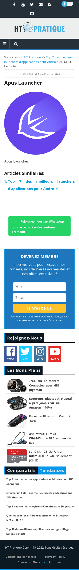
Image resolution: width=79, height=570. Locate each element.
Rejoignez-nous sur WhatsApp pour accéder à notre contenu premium (38, 226)
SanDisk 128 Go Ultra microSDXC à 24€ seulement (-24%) (50, 455)
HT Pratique (32, 57)
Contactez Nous (29, 562)
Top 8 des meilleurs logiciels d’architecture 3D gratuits (40, 506)
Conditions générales (21, 556)
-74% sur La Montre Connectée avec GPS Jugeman (44, 385)
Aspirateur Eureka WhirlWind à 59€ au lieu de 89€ (50, 438)
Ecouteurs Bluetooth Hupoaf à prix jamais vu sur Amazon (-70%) (50, 403)
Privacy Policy (55, 556)
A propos (55, 562)
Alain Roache (45, 74)
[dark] (67, 4)
